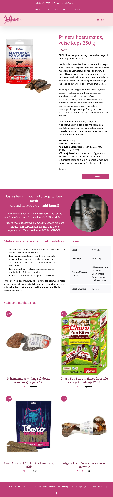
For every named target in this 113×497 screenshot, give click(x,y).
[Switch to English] (47, 9)
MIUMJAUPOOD (51, 230)
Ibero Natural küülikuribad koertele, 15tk (29, 465)
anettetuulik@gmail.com (67, 3)
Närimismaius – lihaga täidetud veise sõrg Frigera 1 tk (28, 380)
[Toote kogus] (69, 176)
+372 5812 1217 (25, 486)
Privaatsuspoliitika (66, 486)
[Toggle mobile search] (102, 20)
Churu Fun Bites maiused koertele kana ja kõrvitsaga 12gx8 (84, 380)
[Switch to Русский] (37, 9)
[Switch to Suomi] (56, 9)
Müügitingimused (83, 486)
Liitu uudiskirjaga (100, 486)
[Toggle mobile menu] (107, 20)
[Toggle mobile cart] (97, 20)
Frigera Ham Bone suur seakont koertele (84, 465)
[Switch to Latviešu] (76, 9)
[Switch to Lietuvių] (66, 9)
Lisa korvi (95, 176)
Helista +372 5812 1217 (45, 3)
